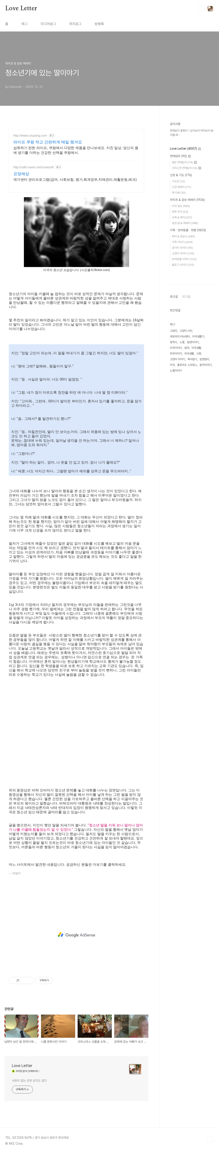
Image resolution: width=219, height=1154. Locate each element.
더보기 (16, 873)
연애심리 (180, 156)
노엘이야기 (176, 370)
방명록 (99, 24)
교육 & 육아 (182, 217)
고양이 (173, 330)
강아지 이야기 (182, 247)
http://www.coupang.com (30, 135)
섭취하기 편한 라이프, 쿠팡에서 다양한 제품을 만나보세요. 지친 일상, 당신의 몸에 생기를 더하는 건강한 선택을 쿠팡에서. (75, 150)
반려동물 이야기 (184, 259)
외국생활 (189, 353)
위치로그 (75, 24)
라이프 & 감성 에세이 (187, 200)
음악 (186, 347)
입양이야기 (193, 342)
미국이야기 (176, 347)
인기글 (186, 296)
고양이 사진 (186, 330)
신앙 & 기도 (181, 175)
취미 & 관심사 (183, 236)
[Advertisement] (76, 934)
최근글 (174, 296)
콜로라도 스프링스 (187, 365)
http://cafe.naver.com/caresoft (33, 167)
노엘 (182, 342)
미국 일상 (181, 206)
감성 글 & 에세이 (185, 223)
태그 (24, 24)
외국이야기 (176, 353)
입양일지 (204, 359)
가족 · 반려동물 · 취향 (188, 230)
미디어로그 (48, 24)
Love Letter (21, 8)
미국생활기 (198, 336)
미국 (172, 365)
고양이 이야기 (183, 253)
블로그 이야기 (183, 264)
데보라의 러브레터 (180, 336)
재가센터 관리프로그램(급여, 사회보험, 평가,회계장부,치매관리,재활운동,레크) (75, 179)
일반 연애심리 (184, 162)
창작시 (173, 342)
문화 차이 (180, 211)
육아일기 (192, 359)
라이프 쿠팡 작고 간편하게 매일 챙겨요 (47, 142)
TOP (210, 1139)
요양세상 (21, 174)
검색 (200, 8)
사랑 (198, 353)
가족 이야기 (182, 242)
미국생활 (196, 347)
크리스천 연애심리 (186, 168)
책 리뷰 (179, 192)
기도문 (178, 181)
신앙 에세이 (181, 187)
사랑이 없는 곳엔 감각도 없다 (29, 1080)
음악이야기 (205, 365)
